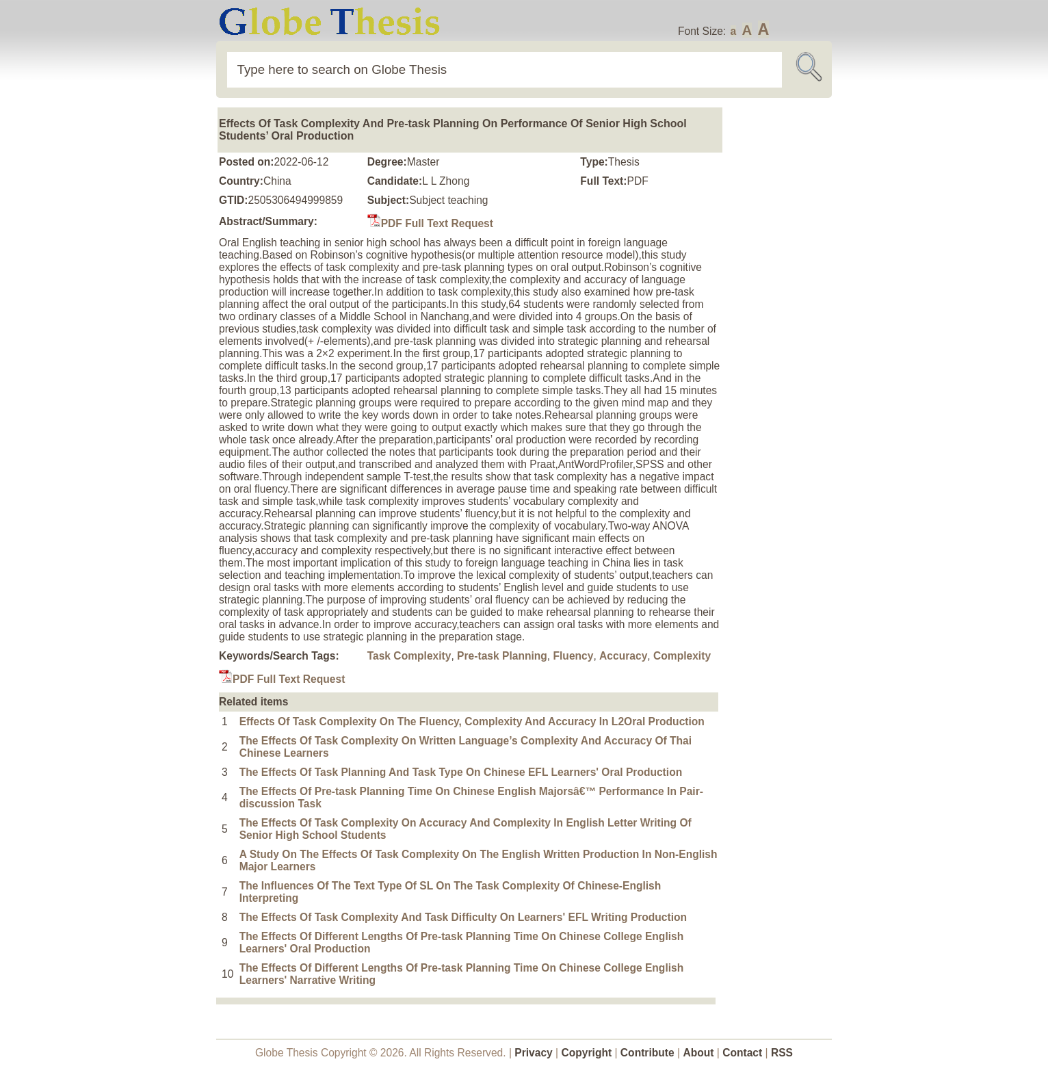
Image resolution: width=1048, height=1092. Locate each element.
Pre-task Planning (502, 656)
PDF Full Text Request (430, 223)
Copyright (587, 1052)
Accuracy (623, 656)
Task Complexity (409, 656)
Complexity (682, 656)
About (698, 1052)
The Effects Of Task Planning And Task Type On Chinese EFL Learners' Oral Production (461, 772)
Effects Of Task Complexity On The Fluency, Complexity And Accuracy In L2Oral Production (472, 721)
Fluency (573, 656)
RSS (782, 1052)
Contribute (647, 1052)
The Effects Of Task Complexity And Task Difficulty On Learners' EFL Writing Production (463, 917)
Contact (743, 1052)
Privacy (533, 1052)
